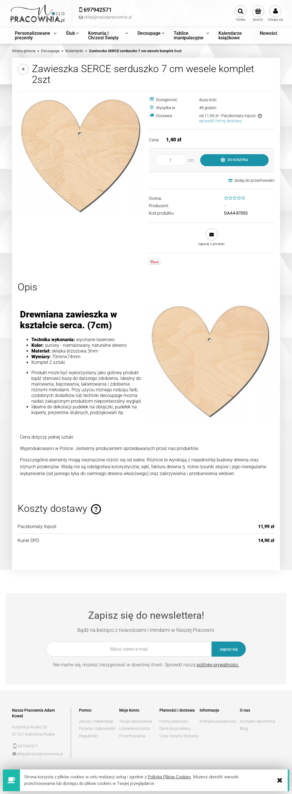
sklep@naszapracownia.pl (40, 754)
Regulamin (88, 736)
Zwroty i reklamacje (96, 721)
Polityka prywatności (218, 721)
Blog (244, 728)
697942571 (28, 746)
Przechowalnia (132, 736)
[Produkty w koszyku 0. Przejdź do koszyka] (257, 13)
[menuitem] (36, 35)
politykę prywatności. (218, 664)
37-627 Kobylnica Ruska (33, 734)
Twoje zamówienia (135, 721)
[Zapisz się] (229, 649)
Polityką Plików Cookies (169, 776)
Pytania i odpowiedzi (97, 728)
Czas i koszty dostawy (179, 736)
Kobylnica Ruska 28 (29, 727)
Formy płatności (173, 721)
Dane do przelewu (175, 728)
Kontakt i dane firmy (257, 721)
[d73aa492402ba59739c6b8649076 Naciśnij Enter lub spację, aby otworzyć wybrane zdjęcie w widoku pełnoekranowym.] (80, 155)
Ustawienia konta (134, 728)
